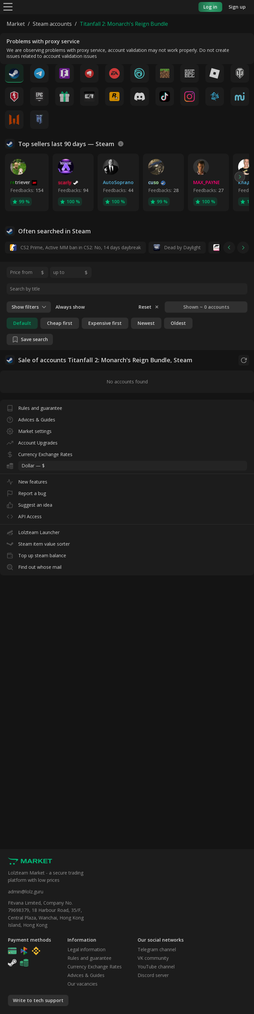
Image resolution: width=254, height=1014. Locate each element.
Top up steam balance (36, 554)
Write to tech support (38, 1000)
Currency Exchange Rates (39, 452)
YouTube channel (156, 966)
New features (27, 480)
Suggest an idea (29, 503)
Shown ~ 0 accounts (206, 307)
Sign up (237, 7)
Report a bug (26, 492)
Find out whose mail (34, 565)
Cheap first (59, 323)
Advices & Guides (31, 418)
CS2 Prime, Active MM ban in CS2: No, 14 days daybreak (75, 247)
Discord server (153, 975)
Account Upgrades (32, 441)
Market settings (29, 429)
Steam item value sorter (38, 542)
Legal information (86, 949)
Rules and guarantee (34, 406)
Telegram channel (157, 949)
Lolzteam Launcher (33, 530)
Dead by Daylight (177, 247)
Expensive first (105, 323)
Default (22, 323)
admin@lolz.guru (25, 891)
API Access (24, 515)
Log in (210, 7)
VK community (153, 958)
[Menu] (8, 6)
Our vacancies (82, 984)
